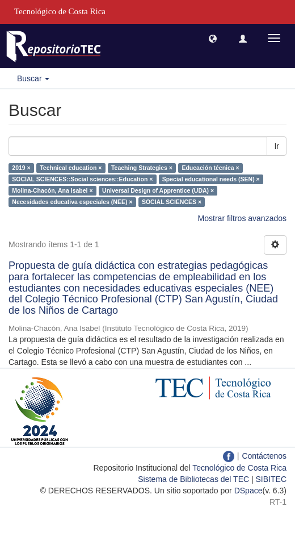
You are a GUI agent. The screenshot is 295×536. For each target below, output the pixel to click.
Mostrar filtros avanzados (242, 218)
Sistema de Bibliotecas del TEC (193, 479)
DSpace (248, 490)
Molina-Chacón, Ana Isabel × (52, 190)
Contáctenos (264, 455)
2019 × (21, 167)
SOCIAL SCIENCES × (171, 201)
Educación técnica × (210, 167)
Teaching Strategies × (141, 167)
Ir (276, 146)
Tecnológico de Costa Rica (239, 467)
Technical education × (71, 167)
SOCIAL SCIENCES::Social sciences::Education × (82, 179)
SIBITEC (271, 479)
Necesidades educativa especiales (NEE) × (72, 201)
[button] (213, 38)
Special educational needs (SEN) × (211, 179)
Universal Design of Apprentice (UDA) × (158, 190)
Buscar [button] (33, 78)
